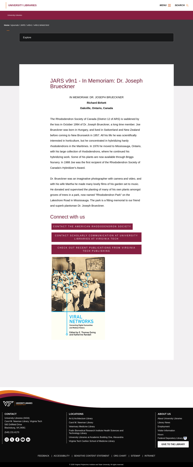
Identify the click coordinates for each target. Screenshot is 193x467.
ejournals (15, 25)
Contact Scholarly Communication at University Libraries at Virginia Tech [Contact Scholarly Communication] (96, 237)
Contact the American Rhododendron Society (92, 226)
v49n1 (29, 25)
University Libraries (14, 15)
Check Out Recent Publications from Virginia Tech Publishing (96, 249)
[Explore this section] (96, 37)
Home (6, 25)
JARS (22, 25)
